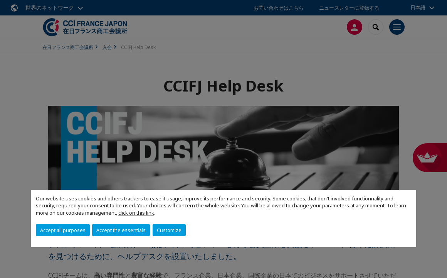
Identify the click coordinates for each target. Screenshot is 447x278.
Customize (169, 230)
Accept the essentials (121, 230)
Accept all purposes (63, 230)
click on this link (136, 212)
